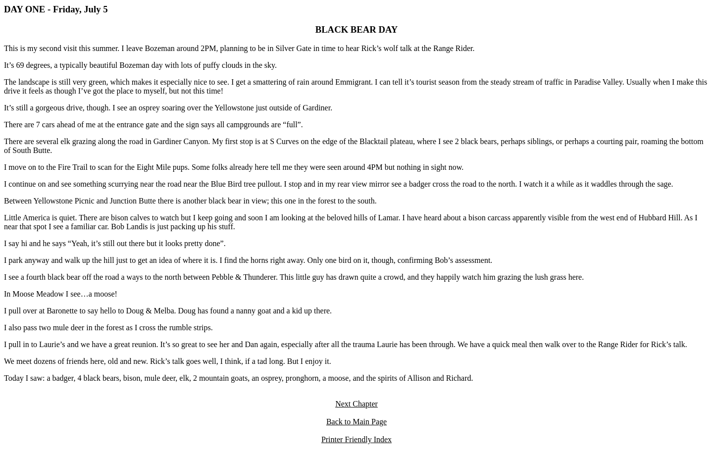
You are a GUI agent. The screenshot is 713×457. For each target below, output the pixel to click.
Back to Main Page (356, 421)
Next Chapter (356, 404)
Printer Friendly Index (356, 439)
